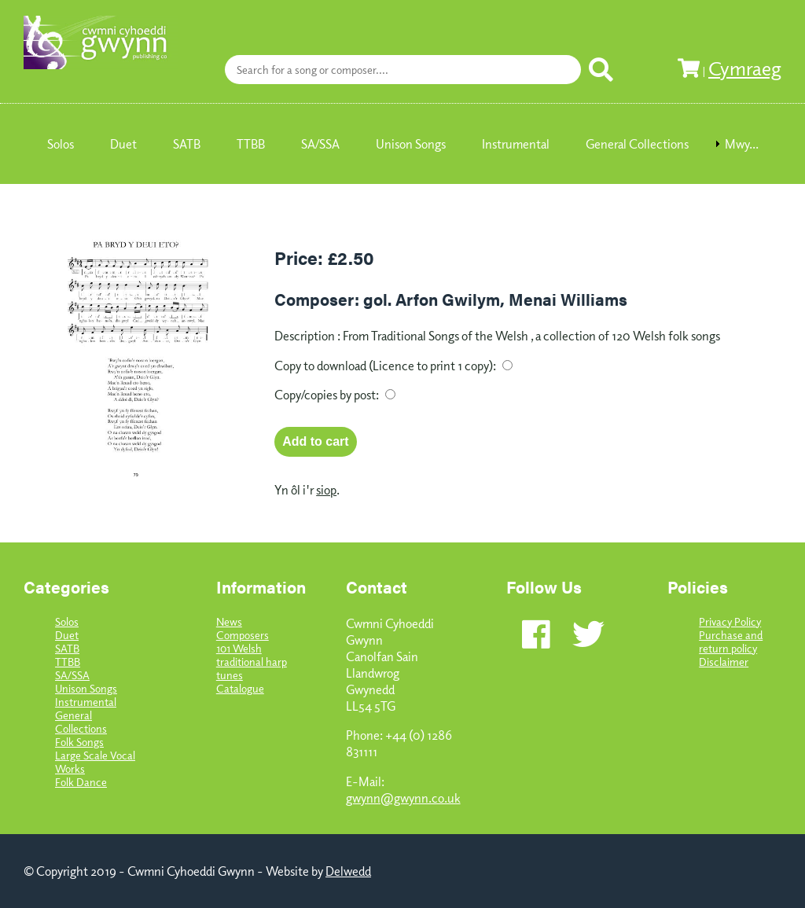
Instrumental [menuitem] (516, 144)
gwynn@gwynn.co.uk (403, 797)
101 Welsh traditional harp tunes (251, 661)
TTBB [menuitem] (251, 144)
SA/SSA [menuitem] (320, 144)
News (229, 621)
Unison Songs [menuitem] (411, 144)
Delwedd (348, 870)
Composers (242, 634)
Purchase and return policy (731, 641)
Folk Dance (81, 782)
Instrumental (85, 701)
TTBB (67, 661)
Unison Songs (86, 688)
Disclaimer (723, 661)
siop (326, 489)
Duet (67, 634)
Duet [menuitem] (123, 144)
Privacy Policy (730, 621)
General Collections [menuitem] (637, 144)
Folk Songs (79, 741)
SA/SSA (72, 675)
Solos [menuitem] (60, 144)
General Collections (81, 721)
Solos (67, 621)
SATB (67, 648)
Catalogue (240, 688)
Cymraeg (744, 67)
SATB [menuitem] (186, 144)
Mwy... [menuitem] (742, 144)
